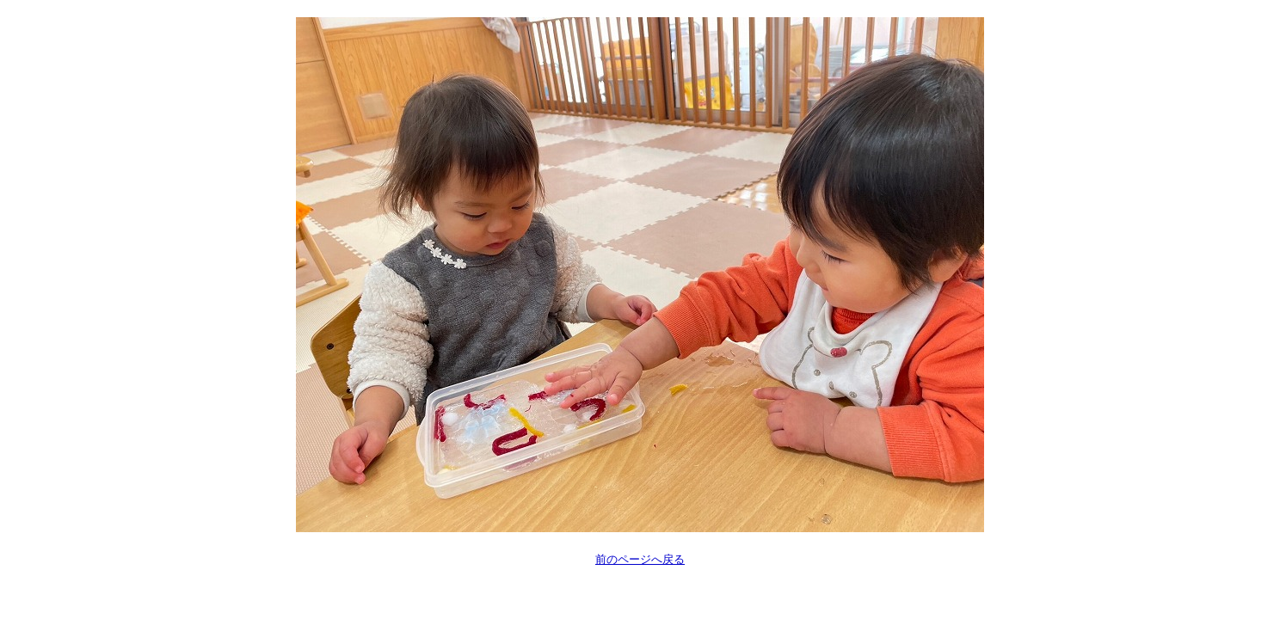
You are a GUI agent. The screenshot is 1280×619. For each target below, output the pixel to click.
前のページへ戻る (640, 559)
